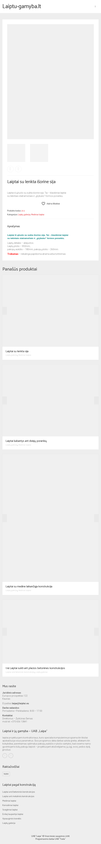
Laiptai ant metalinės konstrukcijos (18, 796)
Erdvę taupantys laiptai (12, 814)
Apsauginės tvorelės (11, 819)
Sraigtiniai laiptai (10, 810)
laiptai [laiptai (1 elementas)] (6, 773)
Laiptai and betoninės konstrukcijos (20, 672)
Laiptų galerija (24, 214)
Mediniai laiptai (37, 214)
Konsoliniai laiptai (10, 805)
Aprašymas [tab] (13, 226)
